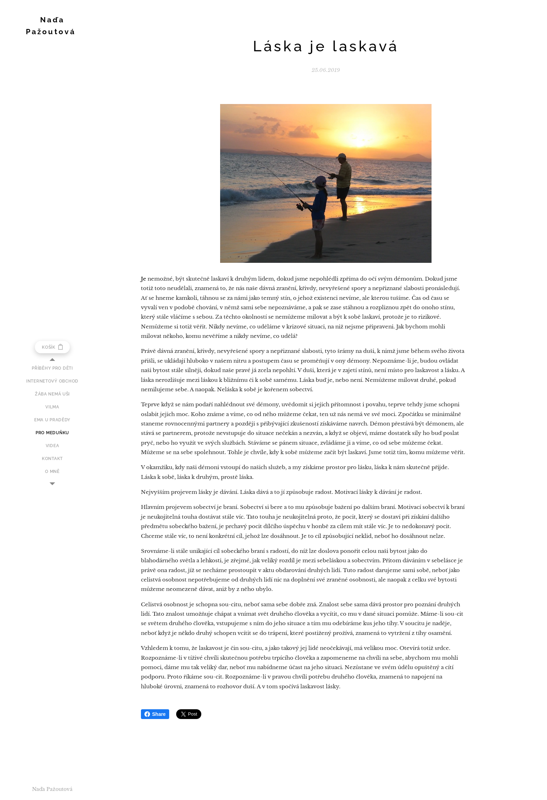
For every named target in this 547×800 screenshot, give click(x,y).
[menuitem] (52, 368)
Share (155, 714)
